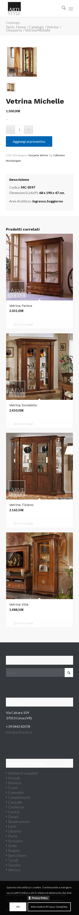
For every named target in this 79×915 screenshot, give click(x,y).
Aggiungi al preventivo (29, 141)
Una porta (33, 155)
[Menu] (71, 8)
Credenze (16, 807)
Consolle (15, 802)
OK (18, 906)
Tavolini (14, 865)
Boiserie (15, 782)
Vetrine (44, 155)
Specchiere (17, 855)
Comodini (16, 792)
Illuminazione (19, 821)
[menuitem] (62, 8)
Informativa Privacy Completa (49, 906)
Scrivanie (15, 840)
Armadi (14, 778)
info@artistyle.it (19, 732)
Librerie (14, 831)
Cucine (14, 811)
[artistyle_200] (33, 8)
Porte (12, 836)
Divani (13, 816)
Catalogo (13, 23)
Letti (12, 826)
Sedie (12, 845)
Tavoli (13, 860)
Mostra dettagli (23, 325)
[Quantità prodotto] (19, 129)
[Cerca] (62, 8)
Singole (14, 850)
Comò (13, 787)
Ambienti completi (23, 773)
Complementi (19, 797)
